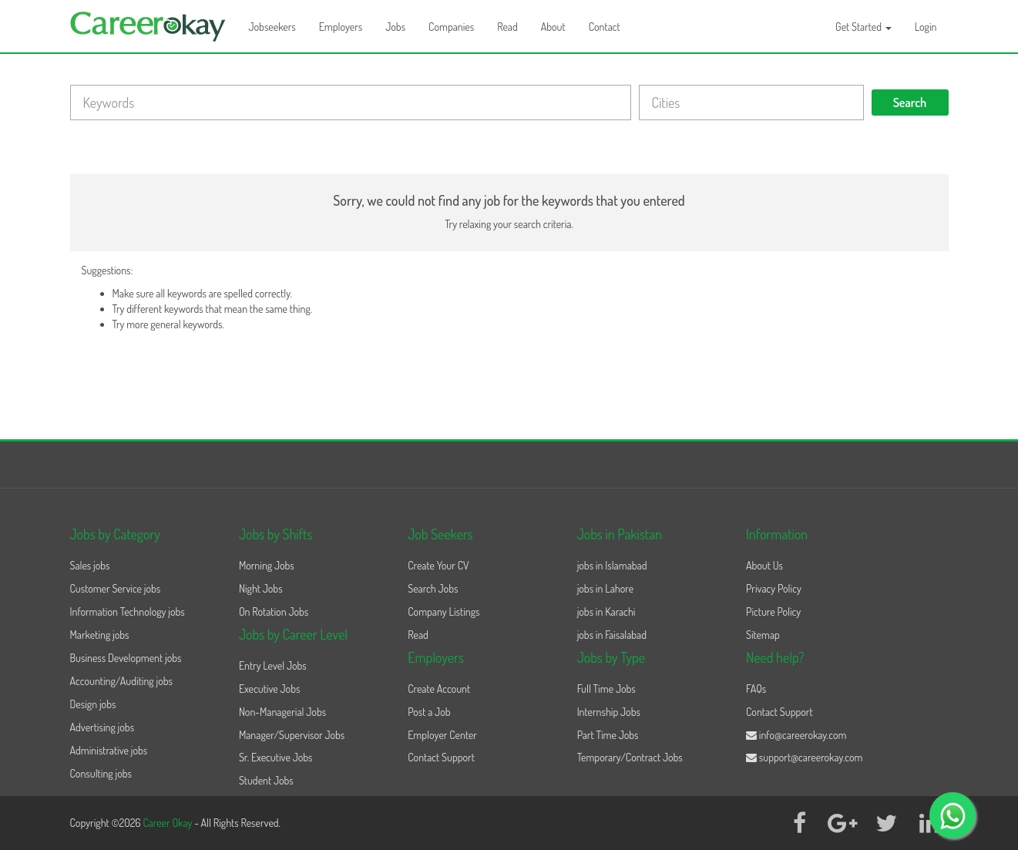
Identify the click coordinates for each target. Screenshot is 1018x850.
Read (507, 26)
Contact (604, 26)
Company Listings (443, 611)
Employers (341, 26)
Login (926, 26)
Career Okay (168, 822)
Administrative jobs (109, 750)
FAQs (756, 688)
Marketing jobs (99, 634)
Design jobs (93, 704)
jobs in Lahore (605, 588)
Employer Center (442, 734)
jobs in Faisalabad (612, 634)
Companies (451, 26)
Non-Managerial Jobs (282, 711)
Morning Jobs (266, 565)
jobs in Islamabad (612, 565)
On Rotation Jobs (273, 611)
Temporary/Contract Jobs (630, 757)
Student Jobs (266, 780)
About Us (764, 565)
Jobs (395, 26)
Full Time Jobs (606, 688)
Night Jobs (261, 588)
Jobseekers (272, 26)
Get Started (863, 26)
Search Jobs (433, 588)
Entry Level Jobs (273, 665)
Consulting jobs (101, 773)
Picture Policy (773, 611)
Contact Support (441, 757)
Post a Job (429, 711)
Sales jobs (90, 565)
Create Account (439, 688)
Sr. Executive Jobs (276, 757)
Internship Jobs (608, 711)
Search (910, 102)
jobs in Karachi (606, 611)
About (553, 26)
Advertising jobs (102, 727)
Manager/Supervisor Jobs (291, 734)
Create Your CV (438, 565)
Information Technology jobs (127, 611)
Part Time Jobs (608, 734)
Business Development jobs (126, 657)
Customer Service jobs (115, 588)
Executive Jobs (269, 688)
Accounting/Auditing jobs (121, 680)
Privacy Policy (773, 588)
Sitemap (763, 634)
